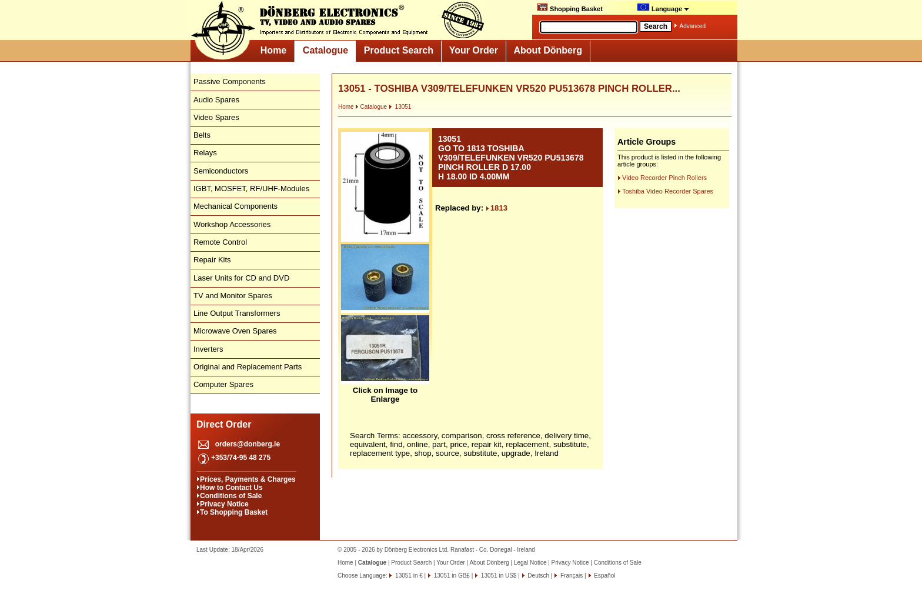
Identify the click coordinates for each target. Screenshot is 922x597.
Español (604, 575)
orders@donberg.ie (247, 444)
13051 (400, 107)
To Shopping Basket (234, 512)
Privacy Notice (224, 504)
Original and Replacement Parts (247, 366)
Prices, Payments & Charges (248, 479)
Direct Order (223, 424)
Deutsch (537, 575)
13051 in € (408, 575)
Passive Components (229, 81)
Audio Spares (216, 99)
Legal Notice (530, 562)
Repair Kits (212, 259)
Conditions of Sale (231, 496)
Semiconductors (220, 170)
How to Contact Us (231, 487)
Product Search (398, 50)
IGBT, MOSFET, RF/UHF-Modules (251, 188)
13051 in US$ (497, 575)
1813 (496, 208)
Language (663, 7)
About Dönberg (548, 50)
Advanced (693, 26)
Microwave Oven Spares (235, 330)
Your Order (473, 50)
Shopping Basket (570, 7)
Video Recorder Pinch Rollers (664, 177)
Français (571, 575)
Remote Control (220, 242)
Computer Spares (223, 384)
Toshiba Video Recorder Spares (667, 191)
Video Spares (216, 117)
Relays (205, 152)
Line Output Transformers (236, 313)
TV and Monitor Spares (232, 295)
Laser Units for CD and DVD (241, 278)
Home (273, 50)
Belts (202, 135)
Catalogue (325, 50)
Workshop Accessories (231, 224)
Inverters (208, 349)
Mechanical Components (235, 206)
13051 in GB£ (451, 575)
